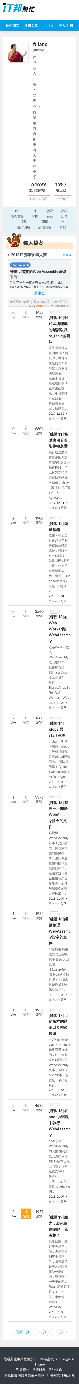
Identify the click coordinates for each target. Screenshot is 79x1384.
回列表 (67, 255)
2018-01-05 (56, 994)
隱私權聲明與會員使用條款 (24, 1375)
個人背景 (17, 213)
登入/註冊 (66, 26)
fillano (56, 418)
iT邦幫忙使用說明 (60, 1375)
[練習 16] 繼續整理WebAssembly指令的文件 (60, 931)
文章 (49, 213)
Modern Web (20, 265)
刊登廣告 (22, 1370)
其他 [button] (62, 224)
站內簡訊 (39, 199)
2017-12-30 (56, 413)
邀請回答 (23, 224)
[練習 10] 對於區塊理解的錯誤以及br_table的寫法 (59, 329)
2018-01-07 (56, 1196)
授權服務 (39, 1370)
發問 (35, 213)
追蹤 (63, 199)
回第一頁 (22, 1332)
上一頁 (41, 1332)
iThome (39, 1364)
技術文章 (31, 26)
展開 (39, 293)
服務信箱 (55, 1370)
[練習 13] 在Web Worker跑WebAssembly (60, 628)
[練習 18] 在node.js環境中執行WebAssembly (60, 1122)
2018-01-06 (56, 1090)
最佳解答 (45, 224)
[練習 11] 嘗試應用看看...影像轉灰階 (59, 440)
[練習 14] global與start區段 (57, 729)
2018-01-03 (56, 782)
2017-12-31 (56, 503)
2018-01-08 (56, 1312)
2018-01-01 (56, 596)
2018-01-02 (56, 702)
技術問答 (12, 26)
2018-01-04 (56, 898)
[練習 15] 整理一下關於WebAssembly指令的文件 (60, 814)
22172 (37, 106)
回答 (64, 213)
